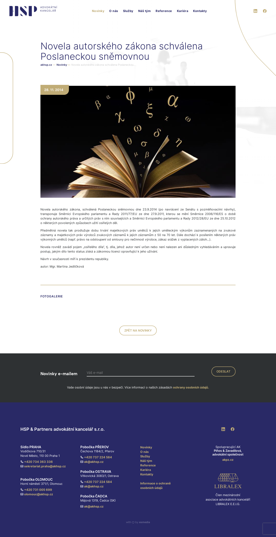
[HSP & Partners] (33, 11)
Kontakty (200, 11)
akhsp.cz (46, 64)
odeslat (223, 371)
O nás (113, 11)
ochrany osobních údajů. (191, 387)
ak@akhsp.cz (92, 462)
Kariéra (182, 11)
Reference (164, 11)
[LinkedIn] (255, 10)
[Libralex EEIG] (228, 481)
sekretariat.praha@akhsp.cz (43, 466)
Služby (128, 11)
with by (138, 522)
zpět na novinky (138, 330)
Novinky (98, 11)
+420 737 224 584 (96, 457)
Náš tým (144, 11)
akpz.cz (227, 460)
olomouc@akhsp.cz (36, 494)
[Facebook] (265, 10)
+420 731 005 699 (36, 490)
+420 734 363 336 (36, 462)
